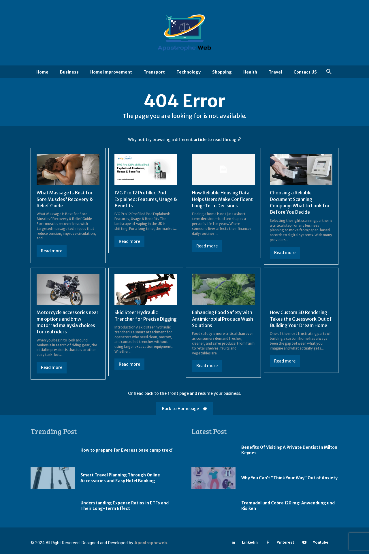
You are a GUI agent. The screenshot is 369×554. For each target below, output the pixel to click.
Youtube (320, 542)
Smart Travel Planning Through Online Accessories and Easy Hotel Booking (120, 477)
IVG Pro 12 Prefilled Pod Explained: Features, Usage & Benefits (145, 199)
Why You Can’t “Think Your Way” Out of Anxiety (289, 477)
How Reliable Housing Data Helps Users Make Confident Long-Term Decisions (222, 199)
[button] (329, 71)
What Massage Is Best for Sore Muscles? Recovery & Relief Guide (65, 199)
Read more (51, 250)
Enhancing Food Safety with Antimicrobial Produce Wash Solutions (222, 318)
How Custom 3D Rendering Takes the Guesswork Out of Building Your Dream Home (301, 318)
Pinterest (285, 542)
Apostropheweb (150, 542)
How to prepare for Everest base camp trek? (126, 450)
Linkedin (250, 542)
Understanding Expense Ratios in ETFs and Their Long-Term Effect (124, 505)
